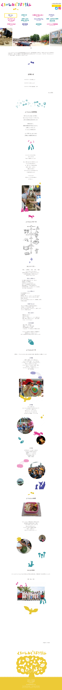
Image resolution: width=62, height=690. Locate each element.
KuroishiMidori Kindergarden (28, 687)
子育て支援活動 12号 (33, 86)
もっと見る (50, 92)
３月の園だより (32, 79)
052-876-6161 (57, 3)
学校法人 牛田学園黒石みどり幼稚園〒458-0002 (31, 681)
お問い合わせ (56, 5)
